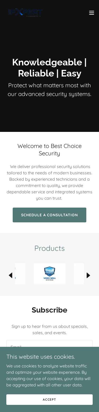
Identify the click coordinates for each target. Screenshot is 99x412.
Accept (49, 399)
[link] (25, 12)
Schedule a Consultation (49, 215)
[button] (91, 12)
